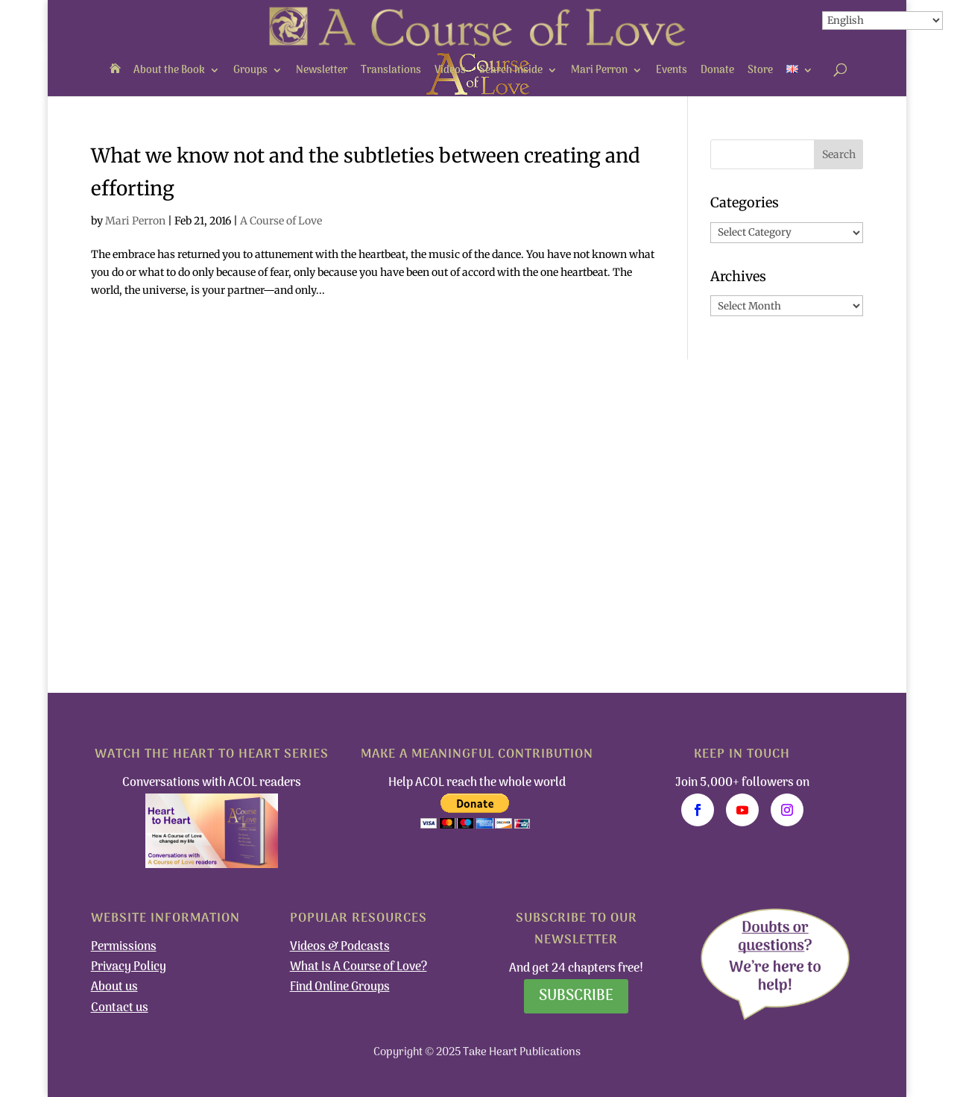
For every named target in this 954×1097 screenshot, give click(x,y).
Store (760, 70)
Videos (450, 70)
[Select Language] (882, 20)
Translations (391, 70)
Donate (717, 70)
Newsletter (321, 70)
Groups (250, 70)
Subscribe (576, 996)
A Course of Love (281, 220)
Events (671, 70)
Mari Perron (599, 70)
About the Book (169, 70)
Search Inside (511, 70)
